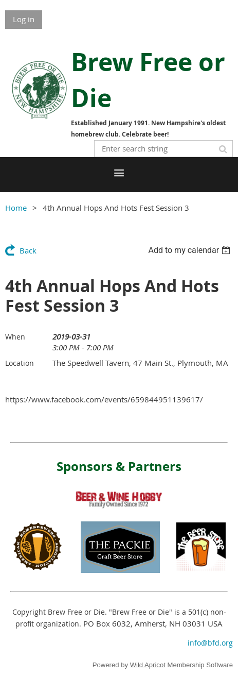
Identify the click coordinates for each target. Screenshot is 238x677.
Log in (23, 19)
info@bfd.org (210, 643)
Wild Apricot (148, 665)
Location (19, 363)
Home (16, 207)
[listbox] (190, 250)
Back (28, 250)
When (15, 337)
